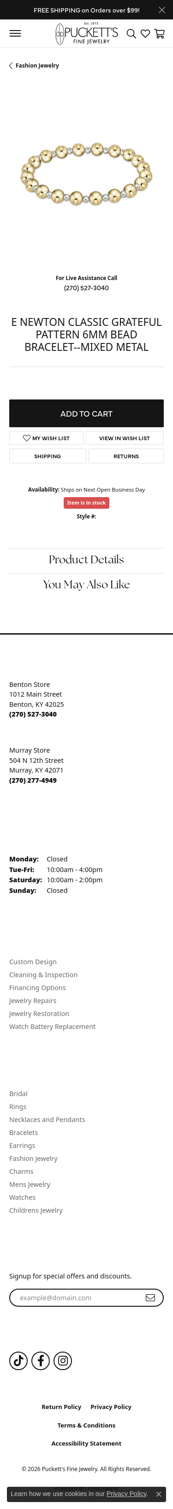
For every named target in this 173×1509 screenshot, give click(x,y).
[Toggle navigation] (15, 33)
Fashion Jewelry (37, 65)
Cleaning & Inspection (43, 974)
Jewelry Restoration (39, 1013)
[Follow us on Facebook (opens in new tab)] (40, 1361)
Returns (126, 456)
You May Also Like (86, 585)
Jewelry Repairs (32, 1000)
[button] (131, 33)
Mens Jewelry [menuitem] (29, 1184)
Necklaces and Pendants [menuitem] (47, 1119)
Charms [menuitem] (21, 1171)
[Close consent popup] (158, 1494)
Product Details (86, 560)
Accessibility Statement (87, 1443)
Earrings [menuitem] (22, 1145)
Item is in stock (86, 502)
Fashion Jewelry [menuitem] (33, 1158)
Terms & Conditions (87, 1425)
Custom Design (33, 961)
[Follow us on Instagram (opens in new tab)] (63, 1361)
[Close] (161, 10)
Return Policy (61, 1407)
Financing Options (37, 987)
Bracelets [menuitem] (23, 1132)
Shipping (47, 456)
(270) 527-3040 (86, 287)
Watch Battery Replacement (52, 1026)
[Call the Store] (33, 714)
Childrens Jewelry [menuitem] (36, 1210)
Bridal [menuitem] (18, 1093)
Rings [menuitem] (17, 1106)
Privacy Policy (110, 1407)
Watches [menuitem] (22, 1197)
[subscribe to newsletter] (150, 1298)
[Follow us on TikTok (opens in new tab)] (18, 1361)
